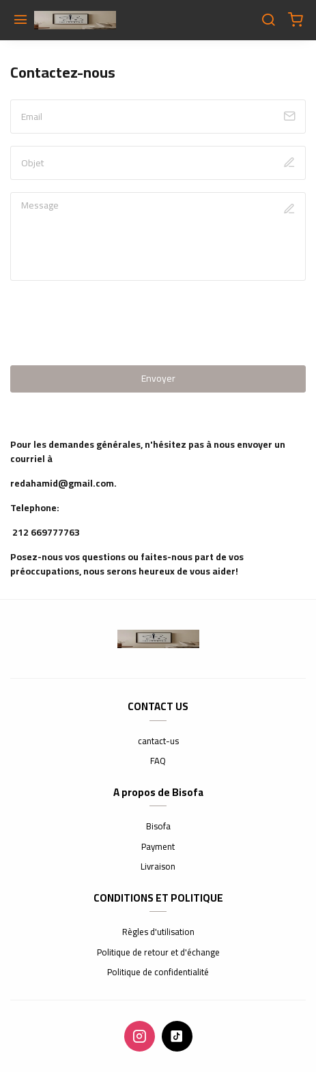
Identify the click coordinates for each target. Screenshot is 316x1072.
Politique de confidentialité (158, 972)
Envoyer (158, 378)
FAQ (158, 761)
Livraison (158, 867)
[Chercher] (268, 20)
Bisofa (158, 826)
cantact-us (158, 741)
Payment (158, 847)
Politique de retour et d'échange (158, 953)
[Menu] (20, 20)
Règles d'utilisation (158, 932)
